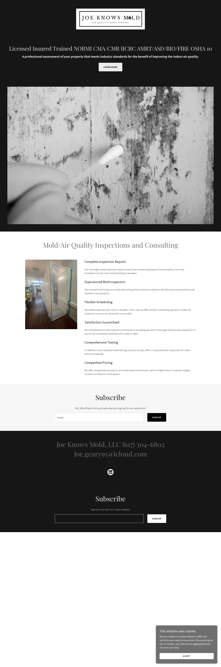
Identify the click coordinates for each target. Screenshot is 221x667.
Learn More (110, 67)
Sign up (156, 417)
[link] (110, 18)
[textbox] (99, 417)
